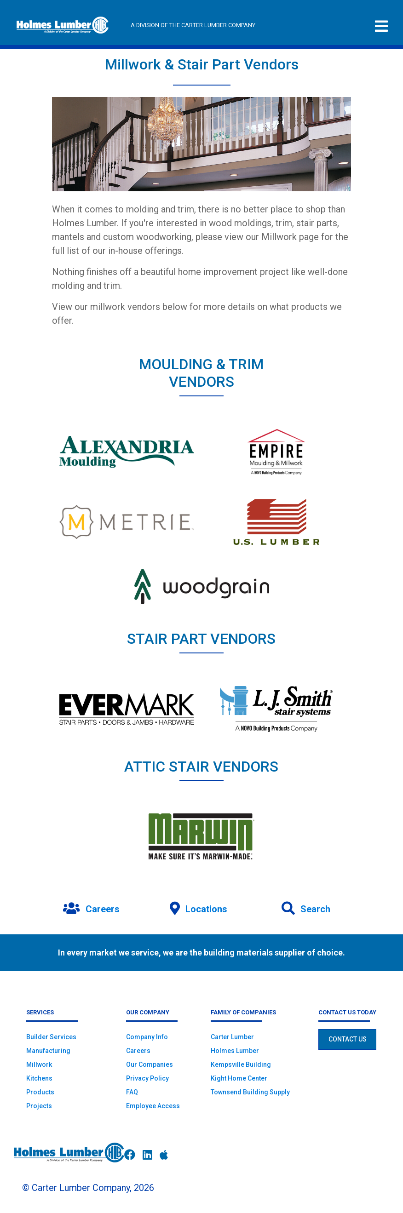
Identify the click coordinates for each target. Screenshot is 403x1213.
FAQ (132, 1092)
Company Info (147, 1037)
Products (40, 1092)
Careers (138, 1050)
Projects (39, 1106)
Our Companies (149, 1064)
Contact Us (347, 1039)
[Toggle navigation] (381, 26)
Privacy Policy (147, 1078)
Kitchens (39, 1078)
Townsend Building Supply (250, 1092)
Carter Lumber (232, 1037)
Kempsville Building (241, 1064)
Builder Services (51, 1037)
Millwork (39, 1064)
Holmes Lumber (235, 1050)
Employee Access (153, 1106)
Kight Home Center (239, 1078)
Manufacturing (48, 1050)
